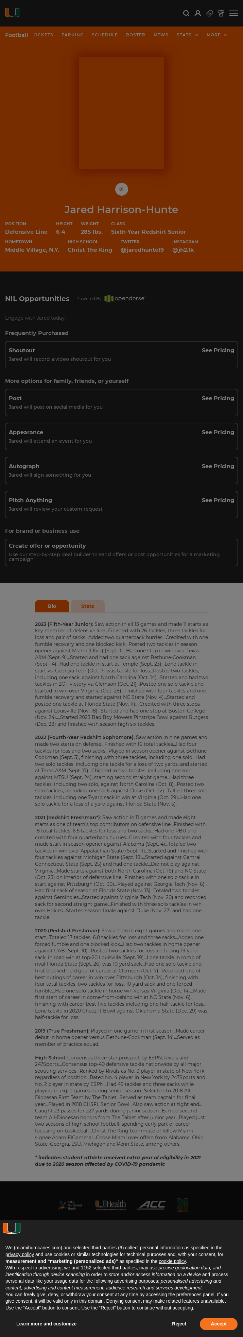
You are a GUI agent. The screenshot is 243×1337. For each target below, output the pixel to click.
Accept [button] (219, 1323)
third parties (124, 1267)
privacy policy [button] (19, 1254)
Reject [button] (179, 1323)
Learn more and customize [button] (46, 1323)
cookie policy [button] (172, 1261)
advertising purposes (136, 1281)
